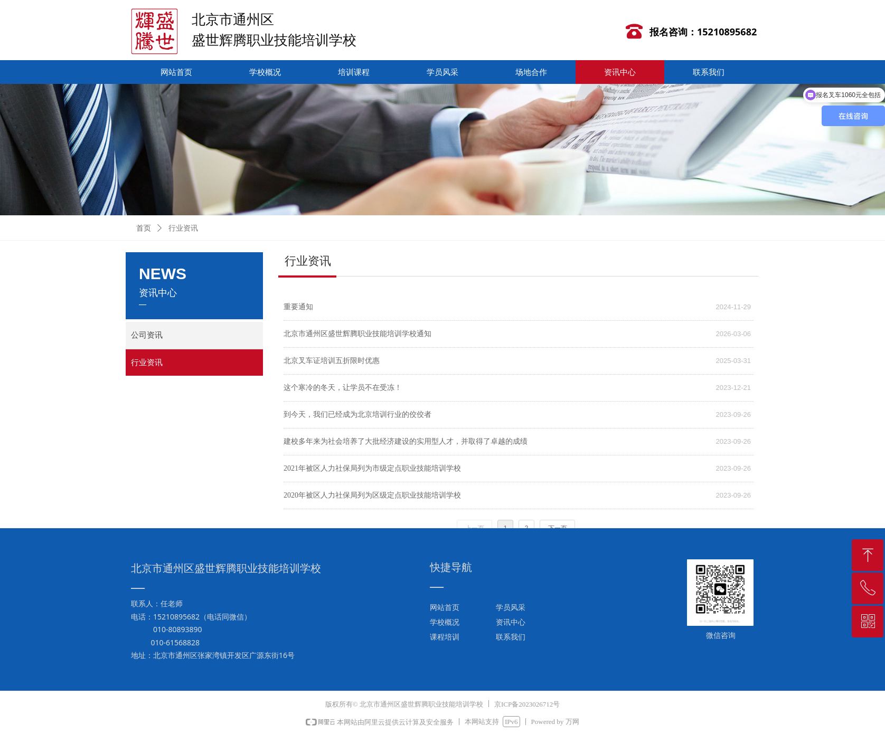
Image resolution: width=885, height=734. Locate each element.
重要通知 (298, 307)
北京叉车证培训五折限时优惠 (332, 361)
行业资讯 (183, 228)
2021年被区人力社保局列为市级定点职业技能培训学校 (372, 468)
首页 (143, 228)
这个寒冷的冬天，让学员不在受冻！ (343, 388)
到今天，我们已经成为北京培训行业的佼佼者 (357, 414)
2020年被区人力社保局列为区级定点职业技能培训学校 (372, 495)
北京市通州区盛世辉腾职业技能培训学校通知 (357, 334)
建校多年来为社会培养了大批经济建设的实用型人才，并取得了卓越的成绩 (406, 441)
